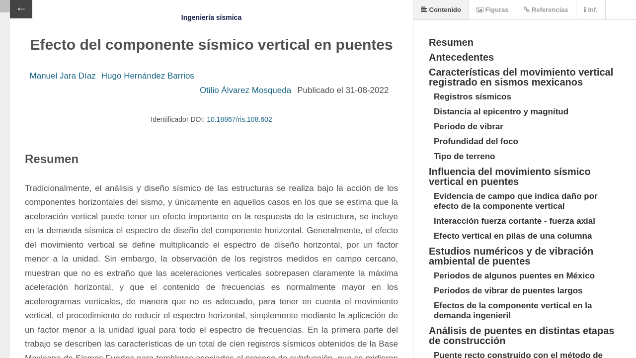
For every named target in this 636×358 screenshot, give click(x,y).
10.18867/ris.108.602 (239, 119)
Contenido (441, 9)
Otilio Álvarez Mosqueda (245, 90)
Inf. (591, 9)
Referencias (546, 9)
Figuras (493, 9)
